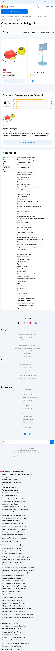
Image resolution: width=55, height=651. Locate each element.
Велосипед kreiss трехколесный (26, 209)
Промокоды (27, 343)
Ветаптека (28, 427)
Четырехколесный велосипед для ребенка (29, 206)
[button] (14, 11)
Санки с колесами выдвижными (26, 252)
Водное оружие (21, 271)
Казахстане (31, 456)
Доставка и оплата (27, 332)
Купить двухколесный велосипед (27, 192)
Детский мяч (20, 288)
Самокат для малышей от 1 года (26, 216)
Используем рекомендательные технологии (27, 452)
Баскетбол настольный (24, 286)
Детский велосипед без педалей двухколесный (31, 160)
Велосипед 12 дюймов (23, 184)
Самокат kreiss (21, 189)
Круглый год (26, 17)
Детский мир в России (20, 456)
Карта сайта (27, 356)
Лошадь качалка (21, 199)
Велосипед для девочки (24, 222)
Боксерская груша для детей (25, 298)
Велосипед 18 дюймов (23, 230)
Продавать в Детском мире (27, 334)
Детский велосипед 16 (23, 214)
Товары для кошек (27, 414)
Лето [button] (4, 164)
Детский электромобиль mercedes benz (29, 242)
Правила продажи (27, 340)
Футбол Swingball (10, 128)
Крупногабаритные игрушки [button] (8, 170)
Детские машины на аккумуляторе (27, 165)
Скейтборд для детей (23, 177)
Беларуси (38, 456)
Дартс (18, 283)
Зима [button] (4, 161)
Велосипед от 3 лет (22, 179)
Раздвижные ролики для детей (26, 274)
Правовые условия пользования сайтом (28, 450)
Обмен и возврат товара (27, 337)
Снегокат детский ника (24, 254)
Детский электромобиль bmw (26, 235)
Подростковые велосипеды (25, 232)
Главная (3, 17)
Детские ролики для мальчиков (26, 278)
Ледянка (19, 264)
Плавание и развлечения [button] (6, 166)
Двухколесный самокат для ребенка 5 (28, 187)
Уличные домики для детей (25, 305)
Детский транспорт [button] (6, 158)
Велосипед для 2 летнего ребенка (27, 244)
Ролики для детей (22, 266)
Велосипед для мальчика (24, 227)
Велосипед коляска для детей (25, 172)
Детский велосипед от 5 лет (25, 182)
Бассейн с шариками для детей (26, 303)
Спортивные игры (41, 17)
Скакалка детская (22, 291)
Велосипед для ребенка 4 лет (25, 225)
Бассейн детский (22, 281)
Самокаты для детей (23, 167)
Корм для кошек (27, 416)
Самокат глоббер (22, 170)
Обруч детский (21, 296)
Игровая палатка (22, 308)
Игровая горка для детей (24, 300)
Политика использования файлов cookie (27, 348)
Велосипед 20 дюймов (23, 194)
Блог (27, 405)
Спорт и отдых (13, 17)
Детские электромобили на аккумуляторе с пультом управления (32, 219)
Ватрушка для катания (23, 259)
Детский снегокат (22, 256)
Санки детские (21, 249)
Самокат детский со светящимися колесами (30, 204)
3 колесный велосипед (23, 162)
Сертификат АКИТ (27, 351)
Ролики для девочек (23, 276)
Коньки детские (21, 261)
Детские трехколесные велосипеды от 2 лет (30, 239)
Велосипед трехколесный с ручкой (27, 201)
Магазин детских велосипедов (26, 157)
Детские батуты (21, 269)
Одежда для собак (27, 425)
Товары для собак (27, 419)
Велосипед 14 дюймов (23, 211)
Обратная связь (27, 353)
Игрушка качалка (22, 196)
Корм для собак (27, 422)
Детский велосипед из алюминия (27, 237)
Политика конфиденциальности (27, 345)
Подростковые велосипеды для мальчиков (29, 247)
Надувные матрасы (22, 293)
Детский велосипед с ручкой (25, 174)
